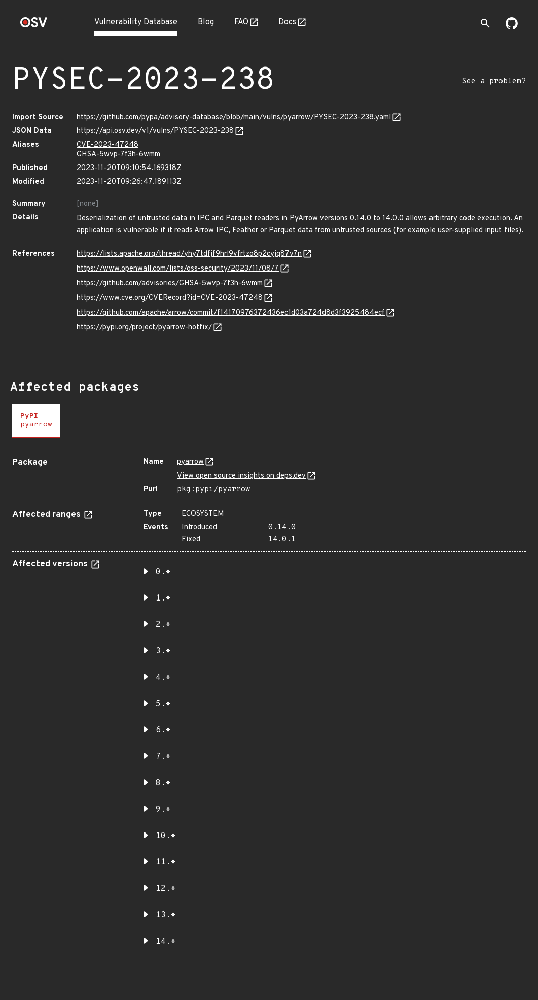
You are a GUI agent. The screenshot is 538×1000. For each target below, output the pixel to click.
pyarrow (190, 462)
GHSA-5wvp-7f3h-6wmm (118, 154)
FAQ (241, 22)
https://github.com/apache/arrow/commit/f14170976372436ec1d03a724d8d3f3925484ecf (231, 313)
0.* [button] (163, 572)
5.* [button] (163, 704)
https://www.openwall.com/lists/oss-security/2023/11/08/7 (178, 269)
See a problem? (494, 81)
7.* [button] (163, 757)
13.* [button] (166, 915)
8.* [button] (163, 783)
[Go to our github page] (512, 27)
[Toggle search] (485, 23)
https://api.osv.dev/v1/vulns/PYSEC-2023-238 (155, 131)
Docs (287, 22)
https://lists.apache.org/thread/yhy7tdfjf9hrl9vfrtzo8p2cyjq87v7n (189, 254)
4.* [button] (163, 678)
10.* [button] (166, 836)
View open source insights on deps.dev (241, 476)
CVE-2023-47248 (107, 145)
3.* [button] (163, 651)
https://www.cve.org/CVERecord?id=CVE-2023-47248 (170, 298)
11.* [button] (166, 862)
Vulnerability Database (135, 22)
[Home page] (34, 25)
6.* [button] (163, 730)
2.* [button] (163, 625)
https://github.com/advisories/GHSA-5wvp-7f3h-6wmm (170, 283)
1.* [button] (163, 598)
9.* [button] (163, 810)
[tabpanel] (269, 706)
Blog (206, 22)
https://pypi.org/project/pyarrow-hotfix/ (144, 327)
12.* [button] (166, 889)
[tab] (36, 421)
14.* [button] (166, 942)
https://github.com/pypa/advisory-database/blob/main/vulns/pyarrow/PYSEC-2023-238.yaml (234, 117)
